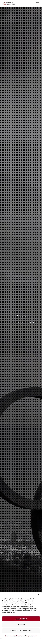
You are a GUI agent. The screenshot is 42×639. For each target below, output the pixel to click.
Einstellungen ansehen (21, 631)
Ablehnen (21, 625)
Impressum (33, 636)
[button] (39, 595)
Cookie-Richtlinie (10, 636)
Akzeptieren (21, 619)
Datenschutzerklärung (22, 636)
